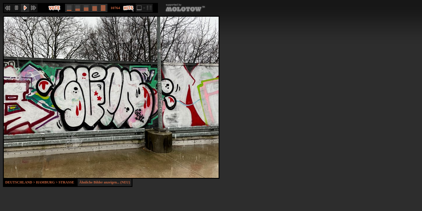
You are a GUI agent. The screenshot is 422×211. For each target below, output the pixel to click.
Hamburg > (47, 182)
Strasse (66, 182)
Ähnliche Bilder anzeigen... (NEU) (104, 182)
